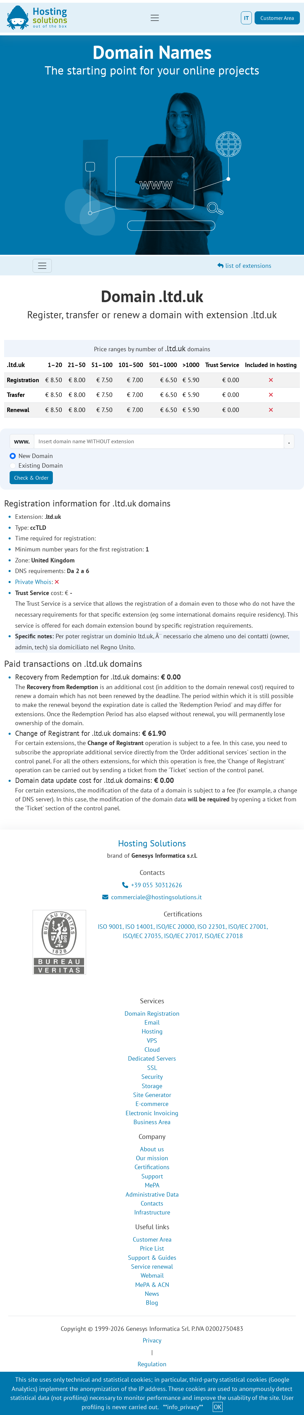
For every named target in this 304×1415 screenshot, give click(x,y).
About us (152, 1149)
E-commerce (152, 1104)
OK (218, 1407)
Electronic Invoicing (152, 1113)
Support (152, 1176)
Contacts (152, 1203)
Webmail (152, 1275)
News (152, 1294)
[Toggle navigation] (154, 17)
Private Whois (33, 582)
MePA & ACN (152, 1285)
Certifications (152, 1167)
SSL (152, 1068)
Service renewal (152, 1266)
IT (246, 17)
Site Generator (152, 1095)
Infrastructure (152, 1212)
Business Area (152, 1122)
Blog (152, 1302)
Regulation (152, 1364)
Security (152, 1077)
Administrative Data (152, 1194)
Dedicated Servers (152, 1058)
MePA (152, 1185)
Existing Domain (41, 465)
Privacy (152, 1340)
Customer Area (277, 17)
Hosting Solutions (152, 843)
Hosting (152, 1031)
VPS (152, 1041)
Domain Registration (152, 1013)
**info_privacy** (183, 1407)
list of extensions (244, 266)
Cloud (152, 1049)
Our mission (152, 1158)
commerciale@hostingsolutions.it (152, 897)
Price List (152, 1248)
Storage (152, 1086)
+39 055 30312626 (152, 885)
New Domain (36, 456)
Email (152, 1022)
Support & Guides (152, 1258)
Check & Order (31, 477)
